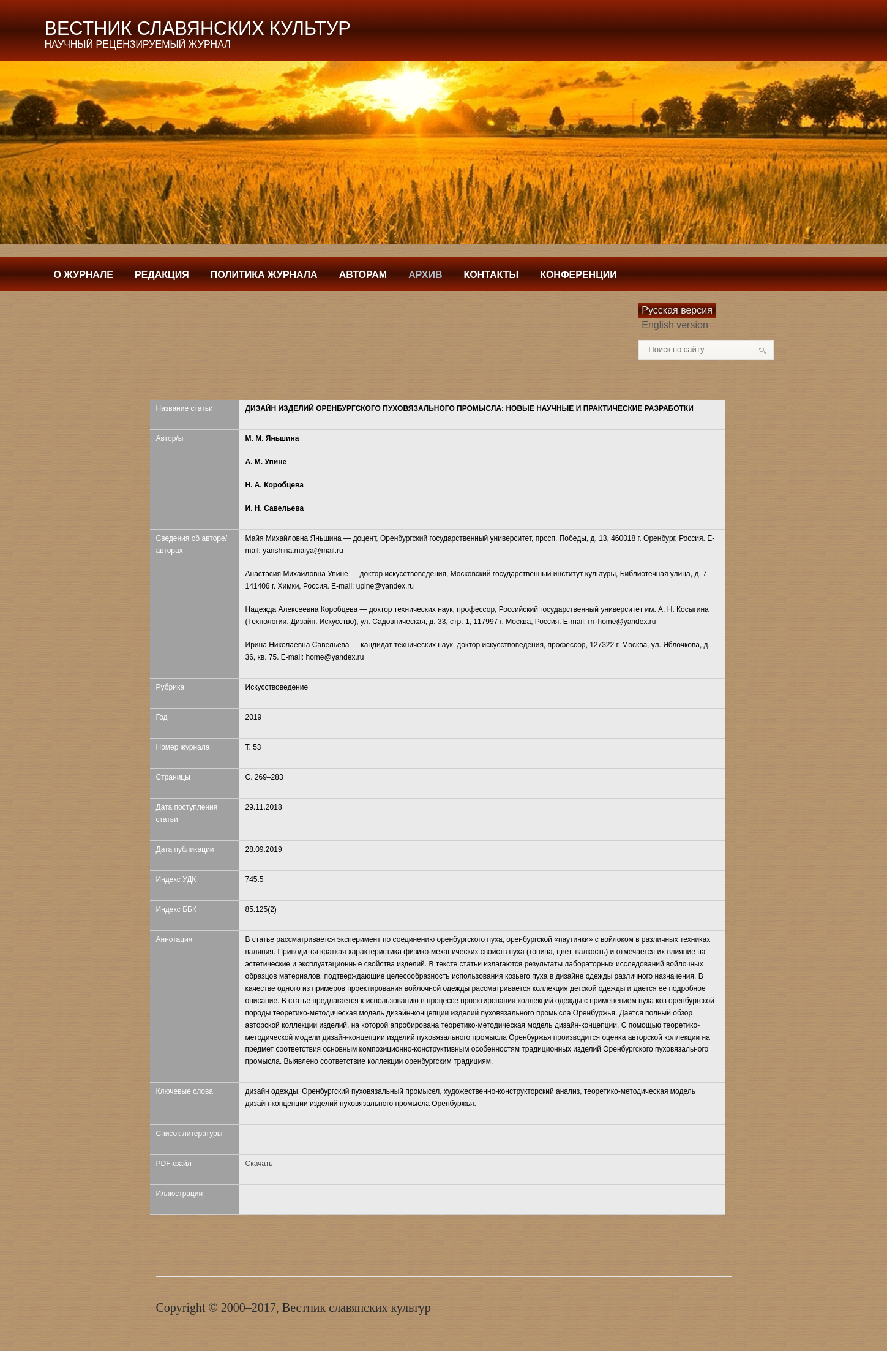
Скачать (259, 1163)
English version (675, 325)
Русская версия (677, 310)
